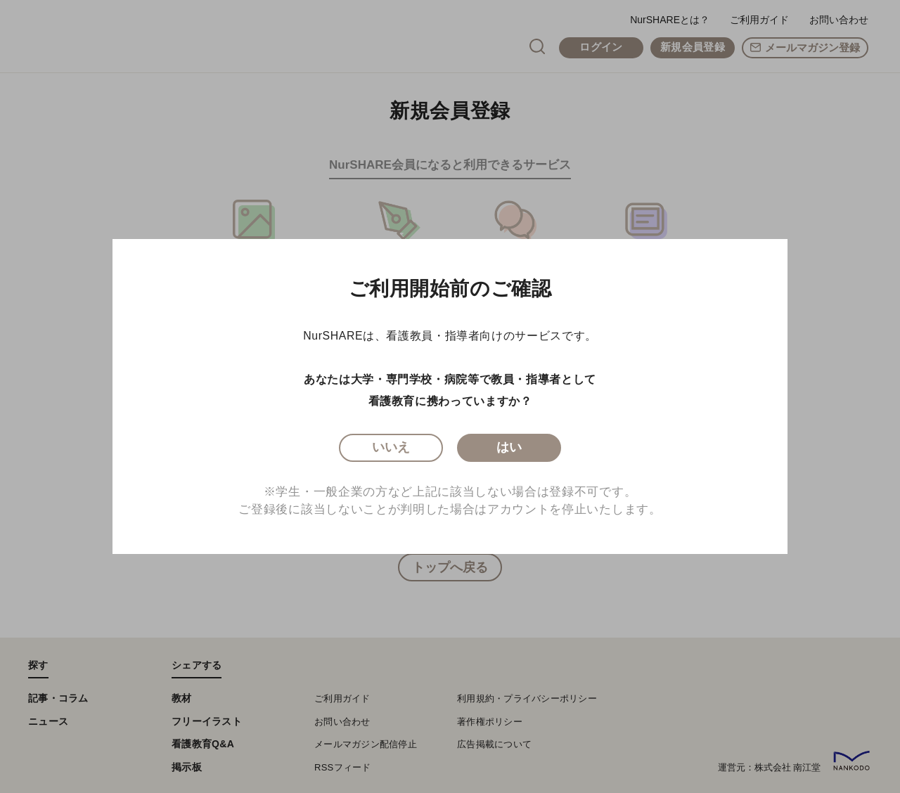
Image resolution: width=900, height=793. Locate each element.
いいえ (391, 450)
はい (509, 450)
